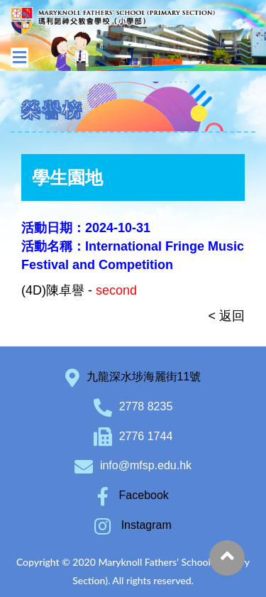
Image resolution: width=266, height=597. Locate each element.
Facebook (133, 495)
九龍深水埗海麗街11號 (144, 377)
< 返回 (226, 316)
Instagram (133, 525)
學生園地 (67, 177)
